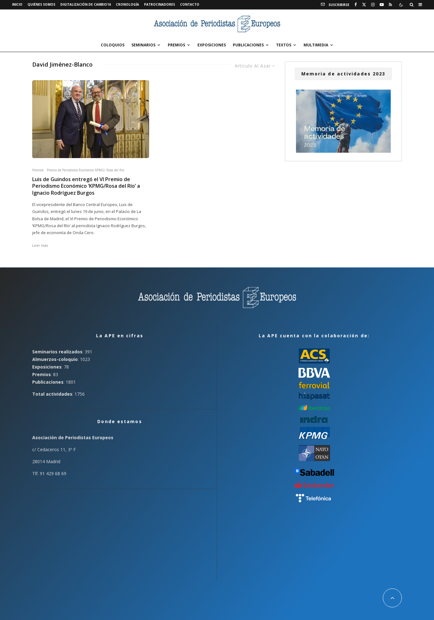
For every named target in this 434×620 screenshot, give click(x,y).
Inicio (17, 4)
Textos (283, 45)
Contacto (189, 4)
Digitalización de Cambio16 (85, 4)
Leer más (40, 245)
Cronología (127, 4)
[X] (364, 5)
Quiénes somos (41, 4)
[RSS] (390, 5)
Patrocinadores (159, 4)
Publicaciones (248, 45)
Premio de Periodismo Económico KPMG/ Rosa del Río (85, 170)
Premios (176, 45)
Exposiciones (211, 45)
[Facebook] (355, 5)
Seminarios (143, 45)
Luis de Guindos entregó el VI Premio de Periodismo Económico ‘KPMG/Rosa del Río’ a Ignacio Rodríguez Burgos (86, 186)
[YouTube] (381, 5)
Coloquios (112, 45)
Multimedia (316, 45)
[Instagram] (373, 5)
